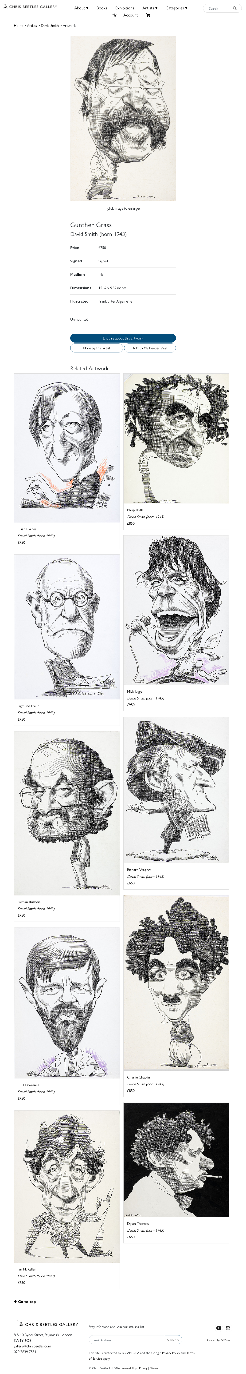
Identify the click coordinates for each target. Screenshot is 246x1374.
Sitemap (155, 1368)
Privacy (143, 1368)
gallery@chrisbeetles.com (32, 1346)
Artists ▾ (149, 8)
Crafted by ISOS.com (219, 1340)
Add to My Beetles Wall (150, 348)
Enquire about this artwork (123, 338)
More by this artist (96, 348)
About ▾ (81, 8)
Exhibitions (124, 8)
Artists (32, 25)
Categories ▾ (176, 8)
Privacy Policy (171, 1352)
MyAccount (125, 15)
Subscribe (173, 1339)
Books (102, 8)
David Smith (50, 25)
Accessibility (129, 1368)
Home (18, 25)
